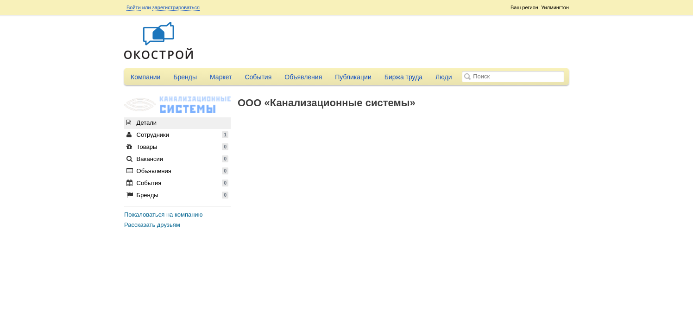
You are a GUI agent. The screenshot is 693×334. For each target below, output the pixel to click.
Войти (133, 7)
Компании (145, 77)
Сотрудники (177, 134)
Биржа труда (403, 77)
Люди (443, 77)
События (258, 77)
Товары (177, 146)
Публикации (353, 77)
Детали (141, 122)
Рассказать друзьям (152, 224)
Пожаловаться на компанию (163, 214)
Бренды (185, 77)
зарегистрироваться (176, 7)
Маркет (221, 77)
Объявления (303, 77)
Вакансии (177, 158)
